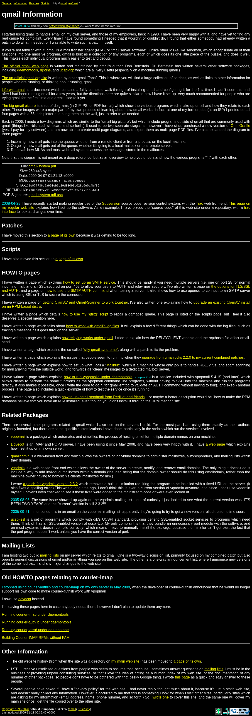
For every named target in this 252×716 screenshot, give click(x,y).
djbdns (45, 70)
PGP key (84, 709)
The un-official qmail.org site (24, 78)
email (72, 709)
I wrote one (159, 697)
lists (220, 669)
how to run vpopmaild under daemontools (98, 377)
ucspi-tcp (67, 70)
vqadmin (17, 468)
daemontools (27, 70)
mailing (210, 669)
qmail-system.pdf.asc (46, 195)
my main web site (125, 661)
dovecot (24, 599)
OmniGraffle (240, 126)
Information (20, 3)
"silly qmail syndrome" (100, 350)
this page (182, 677)
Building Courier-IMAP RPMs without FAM (35, 638)
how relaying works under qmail (87, 338)
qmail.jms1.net (69, 3)
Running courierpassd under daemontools (35, 630)
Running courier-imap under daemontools (35, 614)
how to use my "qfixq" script (84, 314)
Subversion (111, 203)
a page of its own (61, 235)
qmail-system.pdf (42, 166)
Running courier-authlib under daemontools (36, 622)
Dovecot (17, 444)
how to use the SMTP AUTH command (77, 290)
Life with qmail (13, 90)
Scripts (45, 3)
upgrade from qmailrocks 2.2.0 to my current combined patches (193, 357)
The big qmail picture (19, 106)
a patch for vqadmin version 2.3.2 (50, 484)
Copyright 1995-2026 (15, 709)
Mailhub (112, 365)
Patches (34, 3)
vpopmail (18, 437)
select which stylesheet (64, 26)
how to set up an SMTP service (89, 282)
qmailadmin (20, 456)
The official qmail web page (25, 66)
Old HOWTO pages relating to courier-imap (57, 577)
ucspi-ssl (18, 519)
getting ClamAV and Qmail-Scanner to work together (85, 302)
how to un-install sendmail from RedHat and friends (103, 397)
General (7, 3)
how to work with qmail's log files (92, 326)
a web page (215, 444)
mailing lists (49, 555)
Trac (199, 203)
